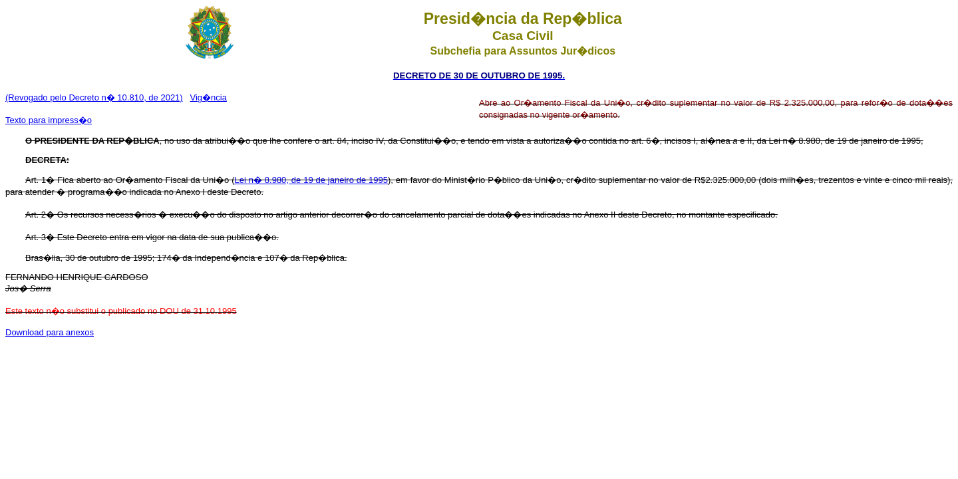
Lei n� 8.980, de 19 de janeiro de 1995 (311, 180)
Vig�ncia (208, 97)
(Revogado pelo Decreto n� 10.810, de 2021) (94, 97)
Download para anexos (49, 332)
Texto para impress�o (48, 120)
